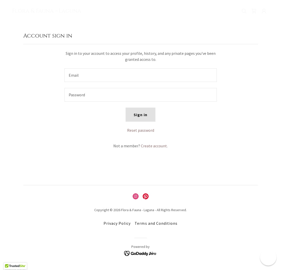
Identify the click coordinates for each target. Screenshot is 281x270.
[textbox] (140, 75)
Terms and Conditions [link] (156, 223)
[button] (264, 11)
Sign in (140, 114)
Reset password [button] (140, 130)
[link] (46, 11)
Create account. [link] (154, 145)
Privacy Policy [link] (117, 223)
